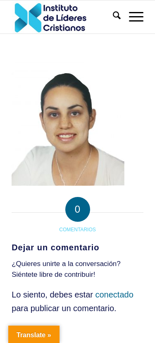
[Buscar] (113, 17)
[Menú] (132, 17)
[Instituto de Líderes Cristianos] (64, 17)
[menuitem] (113, 17)
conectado (114, 294)
